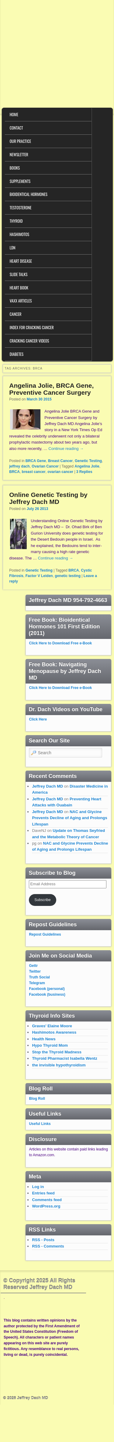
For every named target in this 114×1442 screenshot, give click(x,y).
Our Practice (20, 141)
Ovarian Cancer (45, 466)
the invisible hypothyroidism (58, 1065)
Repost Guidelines (45, 934)
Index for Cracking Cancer (32, 327)
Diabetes (16, 354)
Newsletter (19, 154)
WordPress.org (46, 1206)
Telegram (37, 983)
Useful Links (39, 1124)
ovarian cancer (60, 472)
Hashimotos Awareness (54, 1032)
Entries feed (43, 1193)
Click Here (38, 719)
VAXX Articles (21, 301)
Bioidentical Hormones (28, 194)
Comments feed (47, 1199)
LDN (13, 248)
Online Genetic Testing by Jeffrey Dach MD (48, 498)
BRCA (14, 472)
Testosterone (21, 207)
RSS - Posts (43, 1240)
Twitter (34, 971)
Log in (38, 1186)
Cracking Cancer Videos (29, 341)
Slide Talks (19, 274)
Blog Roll (37, 1098)
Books (15, 168)
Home (14, 114)
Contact (16, 128)
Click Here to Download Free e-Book (60, 643)
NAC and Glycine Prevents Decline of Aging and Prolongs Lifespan (69, 817)
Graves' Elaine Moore (52, 1026)
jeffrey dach (19, 466)
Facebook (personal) (46, 989)
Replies (84, 472)
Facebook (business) (47, 994)
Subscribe (42, 900)
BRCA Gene (36, 461)
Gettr (33, 966)
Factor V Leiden (39, 576)
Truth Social (39, 977)
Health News (43, 1039)
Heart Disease (21, 261)
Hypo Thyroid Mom (50, 1045)
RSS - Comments (48, 1246)
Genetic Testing (88, 461)
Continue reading (66, 448)
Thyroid (16, 221)
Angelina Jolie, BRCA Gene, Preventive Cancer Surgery (51, 389)
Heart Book (19, 288)
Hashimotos (19, 234)
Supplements (20, 181)
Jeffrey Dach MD (47, 786)
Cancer (16, 314)
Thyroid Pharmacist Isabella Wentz (64, 1058)
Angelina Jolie (86, 466)
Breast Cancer (60, 461)
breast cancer (34, 472)
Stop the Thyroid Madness (56, 1052)
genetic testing (68, 576)
